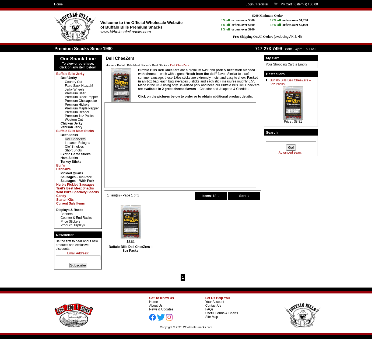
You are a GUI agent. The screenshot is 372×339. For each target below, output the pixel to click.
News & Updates (161, 309)
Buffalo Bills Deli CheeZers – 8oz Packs (130, 248)
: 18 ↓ (211, 196)
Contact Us (213, 305)
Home (58, 4)
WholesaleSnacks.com (197, 327)
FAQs (209, 309)
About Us (155, 305)
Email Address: (78, 253)
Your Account (214, 302)
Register (262, 4)
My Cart (286, 4)
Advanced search (291, 152)
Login (250, 4)
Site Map (211, 317)
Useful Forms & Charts (221, 313)
